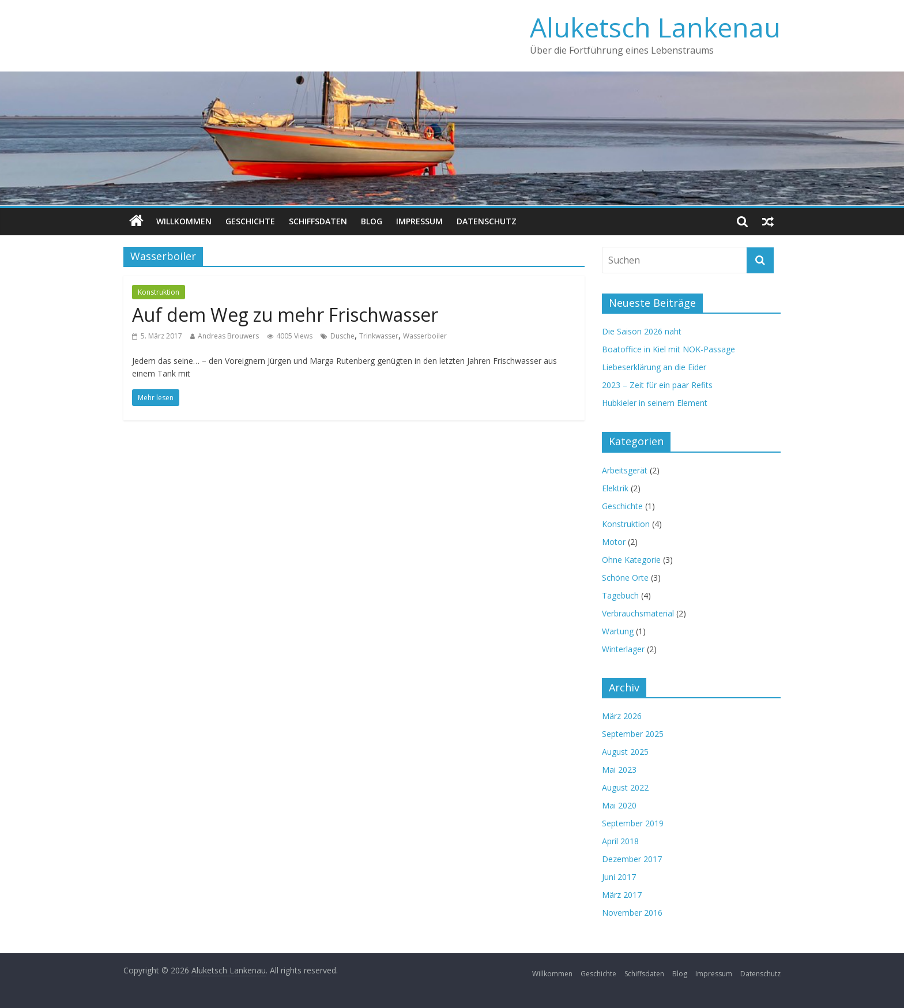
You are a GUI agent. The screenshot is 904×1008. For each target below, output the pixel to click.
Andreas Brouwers (228, 336)
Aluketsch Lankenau (655, 27)
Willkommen (184, 221)
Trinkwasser (378, 336)
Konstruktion (158, 292)
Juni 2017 (619, 876)
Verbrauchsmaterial (638, 613)
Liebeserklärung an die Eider (654, 367)
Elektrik (615, 488)
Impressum (419, 221)
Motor (614, 541)
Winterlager (623, 649)
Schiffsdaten (318, 221)
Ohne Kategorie (631, 559)
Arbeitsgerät (624, 470)
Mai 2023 (619, 769)
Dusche (342, 336)
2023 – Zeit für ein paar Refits (657, 384)
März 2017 (622, 894)
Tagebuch (620, 595)
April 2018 (620, 841)
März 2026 (622, 715)
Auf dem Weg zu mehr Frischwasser (285, 314)
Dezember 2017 (632, 858)
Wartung (618, 631)
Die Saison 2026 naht (641, 331)
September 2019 (633, 823)
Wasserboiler (425, 336)
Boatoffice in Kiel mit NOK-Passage (668, 349)
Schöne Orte (625, 577)
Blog (371, 221)
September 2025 (633, 733)
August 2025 (625, 751)
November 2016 (632, 912)
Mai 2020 (619, 805)
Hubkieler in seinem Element (654, 402)
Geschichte (250, 221)
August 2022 (625, 787)
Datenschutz (487, 221)
